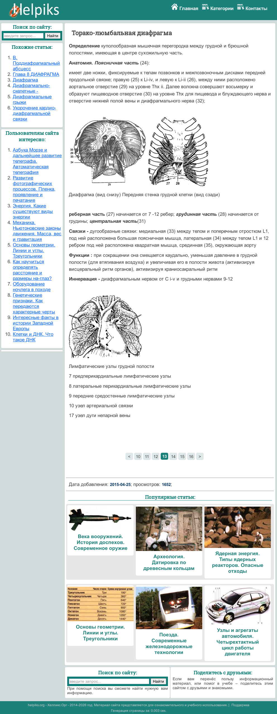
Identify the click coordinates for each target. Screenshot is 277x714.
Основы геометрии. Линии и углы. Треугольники (34, 250)
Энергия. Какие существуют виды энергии (33, 211)
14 (173, 456)
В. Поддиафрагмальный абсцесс (36, 63)
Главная (188, 8)
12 (155, 456)
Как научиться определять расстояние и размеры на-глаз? (32, 270)
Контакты (256, 8)
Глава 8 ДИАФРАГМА (36, 74)
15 (182, 456)
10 (138, 456)
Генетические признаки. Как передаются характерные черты (34, 304)
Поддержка (240, 705)
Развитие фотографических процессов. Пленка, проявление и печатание (34, 189)
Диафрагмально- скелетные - (31, 88)
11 (147, 456)
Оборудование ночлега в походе (31, 286)
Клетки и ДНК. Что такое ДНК (33, 337)
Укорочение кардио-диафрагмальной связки (34, 113)
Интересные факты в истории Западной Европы (36, 323)
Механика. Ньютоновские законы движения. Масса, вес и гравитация (37, 231)
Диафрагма (25, 80)
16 (191, 456)
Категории (221, 8)
